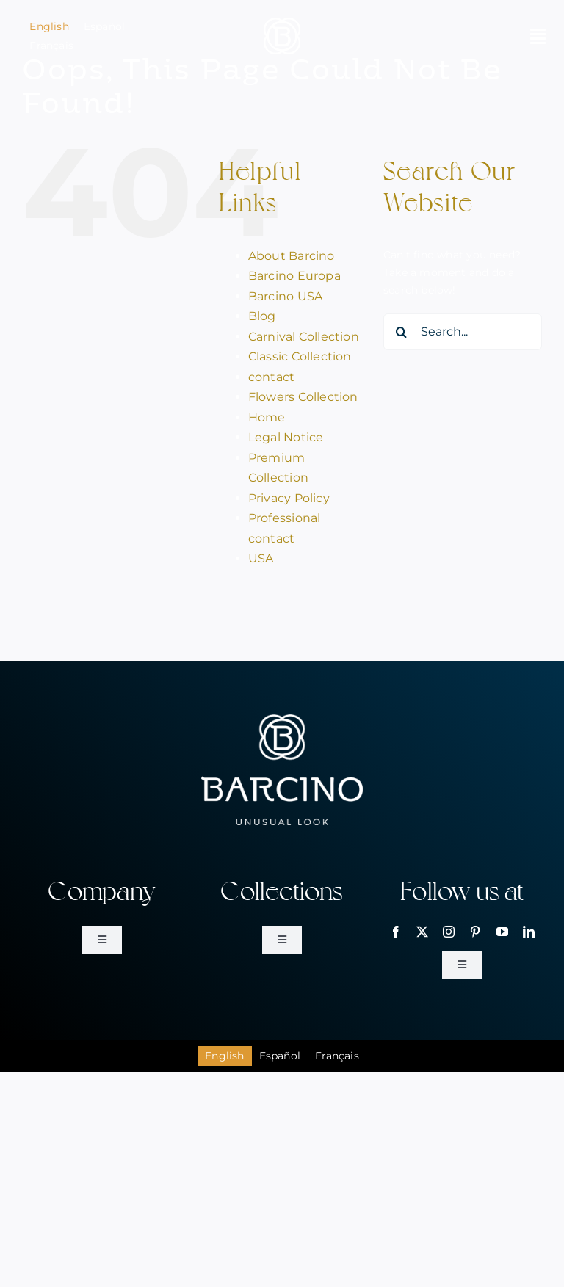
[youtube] (502, 932)
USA (261, 558)
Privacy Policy (289, 498)
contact (271, 377)
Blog (262, 316)
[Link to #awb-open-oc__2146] (538, 36)
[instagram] (449, 932)
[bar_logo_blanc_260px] (282, 719)
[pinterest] (475, 932)
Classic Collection (300, 356)
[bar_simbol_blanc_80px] (282, 22)
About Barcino (291, 256)
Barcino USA (285, 296)
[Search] (401, 331)
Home (267, 417)
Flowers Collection (303, 397)
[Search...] (462, 331)
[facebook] (396, 932)
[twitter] (422, 932)
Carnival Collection (303, 337)
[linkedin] (529, 932)
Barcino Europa (294, 276)
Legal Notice (286, 437)
